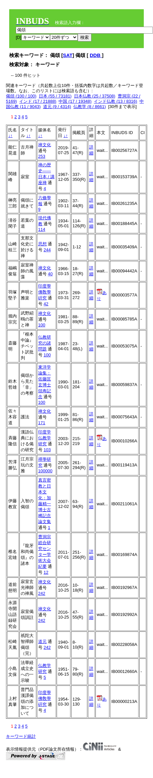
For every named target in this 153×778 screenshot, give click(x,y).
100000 (45, 470)
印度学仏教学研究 (44, 438)
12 (45, 572)
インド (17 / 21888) (37, 101)
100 (41, 324)
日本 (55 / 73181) (55, 96)
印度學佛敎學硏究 (44, 292)
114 (41, 229)
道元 (42, 641)
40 (50, 273)
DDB (96, 55)
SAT (67, 55)
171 (41, 422)
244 (47, 249)
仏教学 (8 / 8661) (89, 106)
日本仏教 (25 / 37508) (94, 96)
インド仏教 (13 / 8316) (115, 101)
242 (41, 593)
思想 (42, 243)
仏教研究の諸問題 (44, 343)
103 (47, 449)
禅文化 (44, 144)
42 (45, 303)
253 (41, 156)
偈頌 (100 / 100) (21, 96)
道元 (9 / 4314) (57, 106)
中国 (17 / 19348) (75, 101)
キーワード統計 (21, 736)
